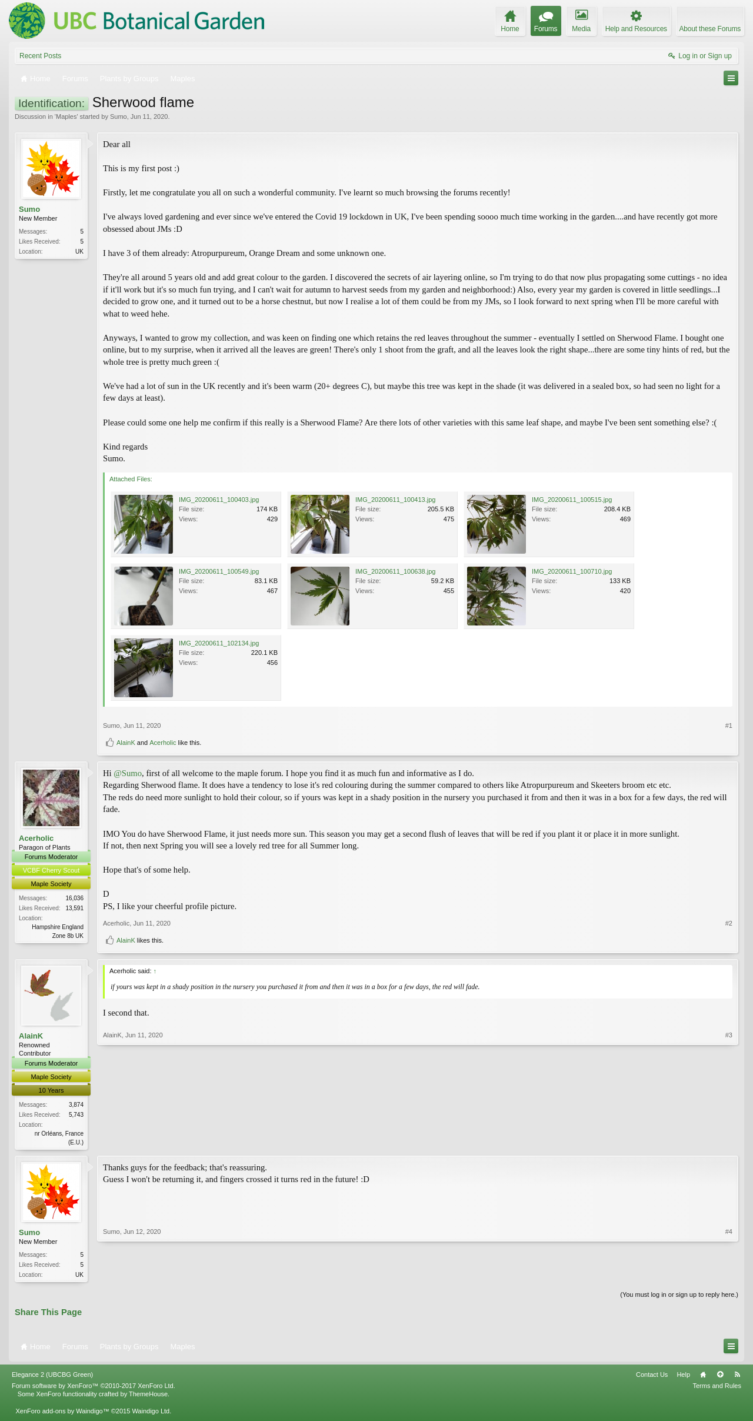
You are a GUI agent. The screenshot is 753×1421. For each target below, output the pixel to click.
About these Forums (710, 29)
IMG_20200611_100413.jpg (395, 499)
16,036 (74, 898)
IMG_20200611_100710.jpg (572, 571)
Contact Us (652, 1376)
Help (683, 1376)
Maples (66, 116)
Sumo (118, 116)
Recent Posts (40, 56)
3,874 (76, 1104)
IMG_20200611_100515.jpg (572, 499)
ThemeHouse (148, 1396)
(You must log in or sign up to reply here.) (679, 1296)
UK (79, 251)
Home (703, 1377)
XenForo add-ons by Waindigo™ (62, 1412)
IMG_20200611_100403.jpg (219, 499)
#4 (728, 1273)
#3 (728, 1140)
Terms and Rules (716, 1388)
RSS (737, 1377)
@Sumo (128, 773)
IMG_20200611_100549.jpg (219, 571)
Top (720, 1377)
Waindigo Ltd (150, 1412)
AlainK (125, 742)
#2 (728, 923)
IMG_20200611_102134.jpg (219, 643)
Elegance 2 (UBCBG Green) (52, 1376)
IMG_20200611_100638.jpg (395, 571)
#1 (728, 725)
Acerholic (162, 742)
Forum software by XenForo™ (93, 1388)
